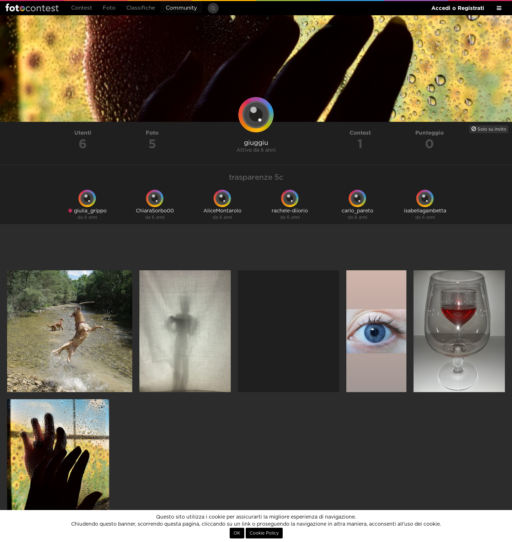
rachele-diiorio (290, 210)
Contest (81, 8)
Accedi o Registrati (457, 8)
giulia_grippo (87, 210)
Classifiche (140, 8)
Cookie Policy (264, 533)
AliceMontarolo (222, 210)
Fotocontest (32, 7)
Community (181, 8)
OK (237, 533)
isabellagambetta (425, 210)
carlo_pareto (357, 210)
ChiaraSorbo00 (155, 210)
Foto (109, 8)
